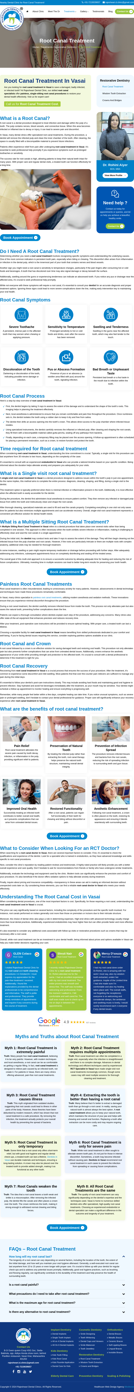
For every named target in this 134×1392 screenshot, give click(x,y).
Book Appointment (18, 237)
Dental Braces (115, 1334)
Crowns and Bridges (112, 100)
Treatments (69, 11)
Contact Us (122, 11)
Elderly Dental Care (62, 1376)
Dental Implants (59, 1334)
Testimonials (98, 11)
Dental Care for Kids (61, 1366)
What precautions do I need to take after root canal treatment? (67, 1293)
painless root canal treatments (47, 597)
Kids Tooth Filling (60, 1355)
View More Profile (113, 175)
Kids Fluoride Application (63, 1362)
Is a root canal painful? (67, 1284)
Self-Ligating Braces (118, 1345)
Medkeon (129, 1387)
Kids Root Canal (59, 1359)
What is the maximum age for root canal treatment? (67, 1302)
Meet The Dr (54, 11)
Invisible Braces (116, 1352)
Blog (110, 11)
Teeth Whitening (87, 1338)
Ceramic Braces (116, 1341)
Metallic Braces (115, 1338)
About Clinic (38, 11)
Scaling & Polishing (118, 1376)
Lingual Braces (115, 1349)
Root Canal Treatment (112, 86)
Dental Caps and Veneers (91, 1341)
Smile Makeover (87, 1345)
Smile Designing (87, 1334)
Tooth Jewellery (87, 1349)
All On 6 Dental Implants (63, 1345)
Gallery (83, 11)
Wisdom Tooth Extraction (114, 93)
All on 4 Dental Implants (63, 1341)
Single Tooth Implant (61, 1338)
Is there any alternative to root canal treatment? (67, 1311)
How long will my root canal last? (67, 1256)
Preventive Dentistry (91, 1376)
